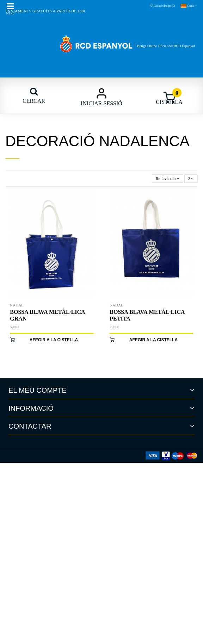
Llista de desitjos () (163, 5)
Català (189, 5)
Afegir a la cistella (54, 339)
